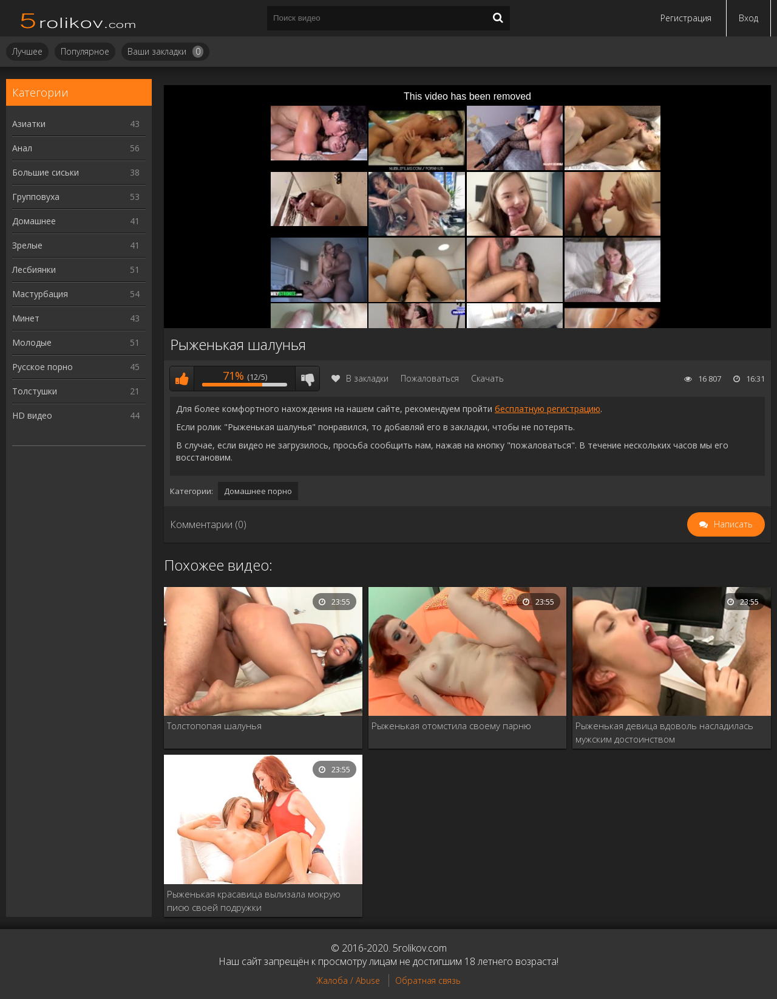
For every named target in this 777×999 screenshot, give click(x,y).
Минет (76, 318)
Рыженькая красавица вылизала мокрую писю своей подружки (254, 900)
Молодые (76, 342)
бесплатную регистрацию (547, 408)
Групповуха (76, 196)
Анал (76, 148)
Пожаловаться (430, 378)
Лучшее (27, 51)
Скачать (487, 378)
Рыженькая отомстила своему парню (451, 725)
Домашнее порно (258, 491)
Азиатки (76, 123)
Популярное (85, 51)
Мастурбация (76, 294)
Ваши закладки (165, 52)
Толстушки (76, 391)
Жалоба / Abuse (348, 980)
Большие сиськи (76, 172)
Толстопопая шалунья (214, 725)
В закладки (359, 378)
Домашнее (76, 221)
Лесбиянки (76, 269)
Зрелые (76, 245)
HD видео (76, 415)
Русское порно (76, 366)
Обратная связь (428, 980)
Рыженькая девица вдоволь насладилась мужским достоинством (664, 732)
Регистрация (685, 18)
